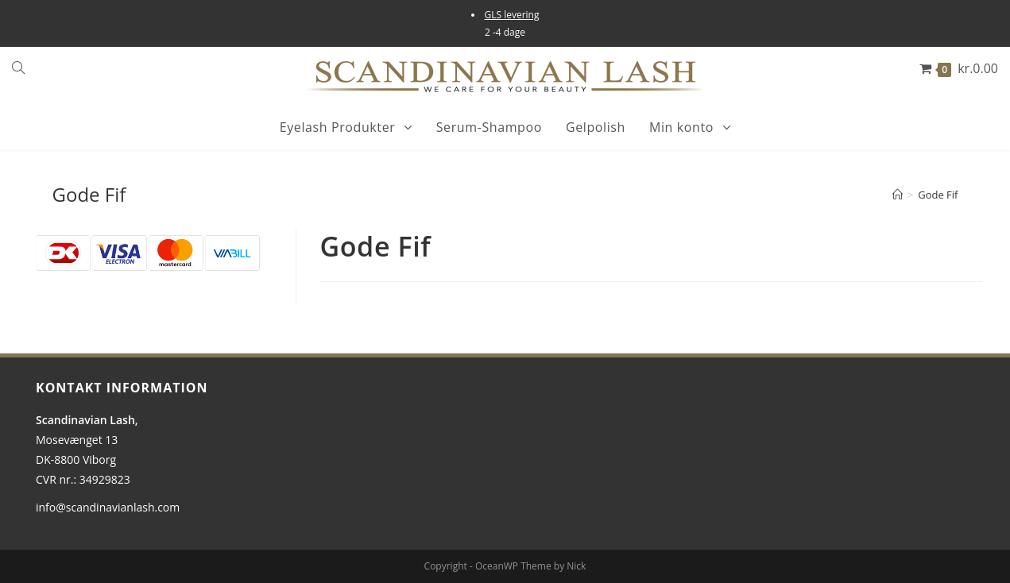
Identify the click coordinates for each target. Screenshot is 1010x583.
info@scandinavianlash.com (108, 507)
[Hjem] (897, 194)
